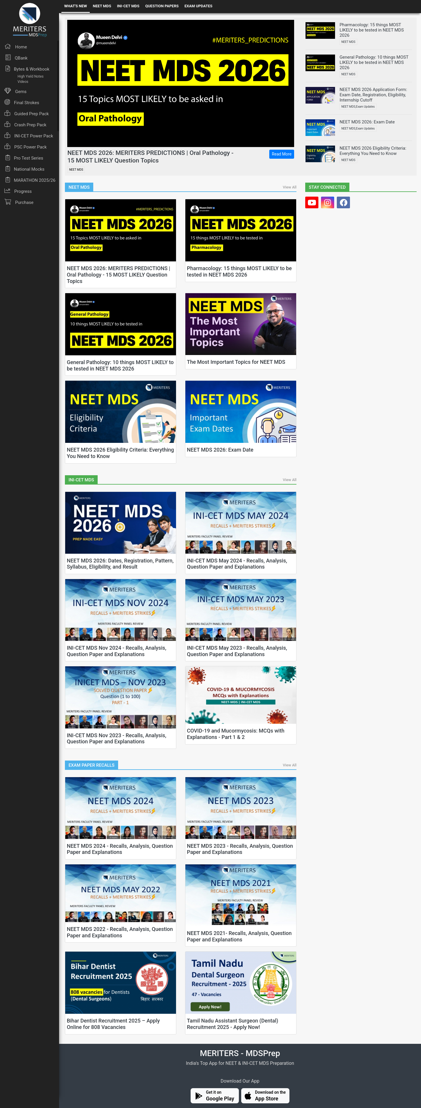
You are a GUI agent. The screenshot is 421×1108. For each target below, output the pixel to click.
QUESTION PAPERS (162, 6)
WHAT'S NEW (75, 6)
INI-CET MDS (128, 6)
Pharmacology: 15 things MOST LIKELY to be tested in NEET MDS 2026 (239, 271)
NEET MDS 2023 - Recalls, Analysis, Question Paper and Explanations (240, 849)
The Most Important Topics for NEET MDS (236, 362)
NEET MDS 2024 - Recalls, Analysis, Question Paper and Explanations (120, 849)
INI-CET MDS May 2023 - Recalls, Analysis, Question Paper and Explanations (237, 651)
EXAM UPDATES (198, 6)
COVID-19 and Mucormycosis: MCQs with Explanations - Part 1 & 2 (235, 734)
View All (289, 187)
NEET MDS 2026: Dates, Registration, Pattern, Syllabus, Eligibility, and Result (120, 564)
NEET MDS (102, 6)
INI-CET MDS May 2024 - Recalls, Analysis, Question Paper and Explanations (237, 564)
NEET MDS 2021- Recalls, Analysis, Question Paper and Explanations (239, 936)
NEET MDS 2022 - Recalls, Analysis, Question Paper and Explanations (120, 932)
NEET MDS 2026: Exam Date (220, 450)
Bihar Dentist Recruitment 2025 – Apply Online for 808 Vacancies (113, 1024)
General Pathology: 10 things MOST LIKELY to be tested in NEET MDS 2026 (120, 365)
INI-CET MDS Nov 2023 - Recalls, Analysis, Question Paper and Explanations (116, 738)
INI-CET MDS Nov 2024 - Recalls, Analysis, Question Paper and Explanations (116, 651)
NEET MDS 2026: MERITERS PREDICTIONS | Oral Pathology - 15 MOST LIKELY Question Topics (150, 156)
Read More (281, 154)
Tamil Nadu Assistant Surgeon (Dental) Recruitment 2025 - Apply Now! (232, 1024)
